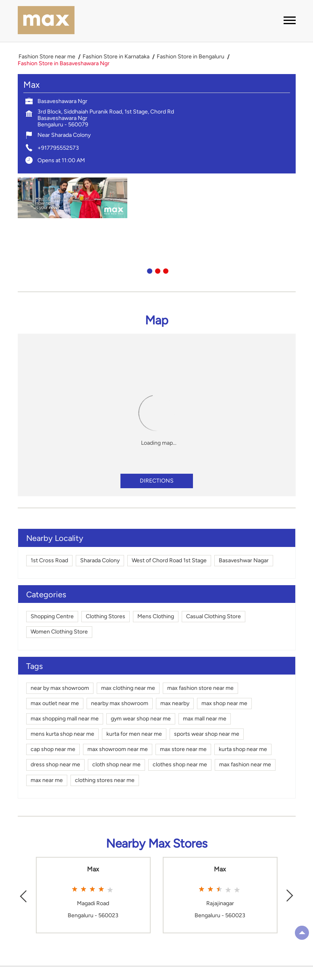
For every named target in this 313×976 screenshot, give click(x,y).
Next (290, 895)
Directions (157, 480)
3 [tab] (165, 270)
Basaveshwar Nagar (244, 560)
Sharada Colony (100, 560)
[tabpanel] (157, 197)
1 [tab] (149, 270)
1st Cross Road (49, 560)
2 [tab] (157, 270)
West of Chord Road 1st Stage (169, 560)
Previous (23, 895)
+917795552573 (58, 147)
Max (93, 869)
